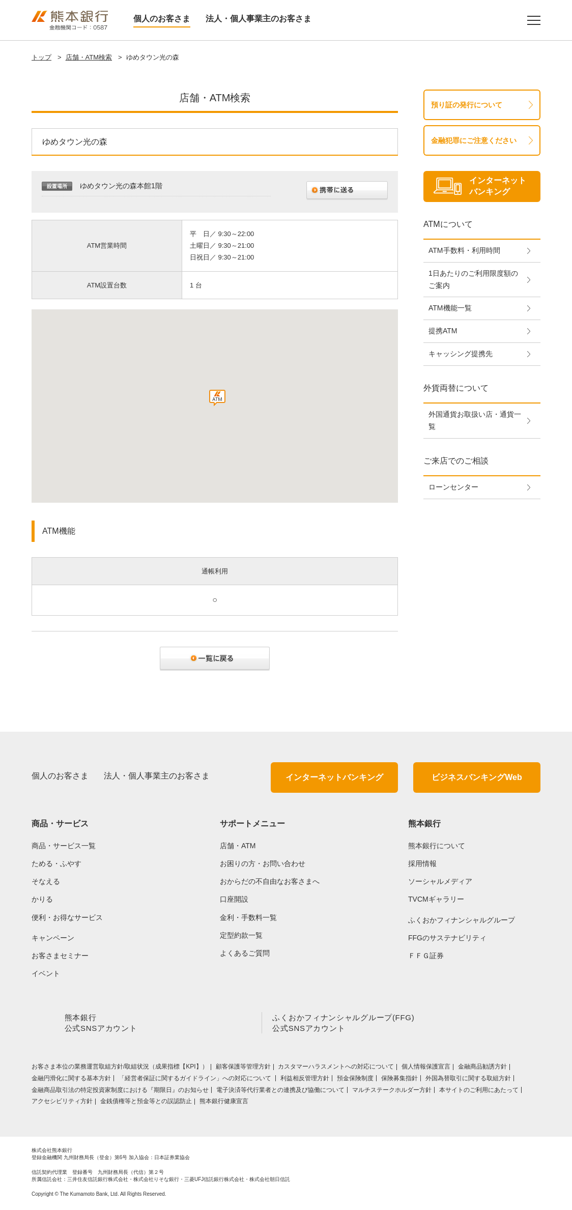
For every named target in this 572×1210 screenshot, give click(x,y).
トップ (41, 57)
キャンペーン (53, 938)
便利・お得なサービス (67, 917)
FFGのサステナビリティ (447, 938)
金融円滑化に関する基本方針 (71, 1080)
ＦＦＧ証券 (426, 956)
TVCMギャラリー (436, 899)
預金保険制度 (355, 1080)
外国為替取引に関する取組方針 (468, 1080)
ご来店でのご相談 (456, 460)
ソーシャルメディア (440, 881)
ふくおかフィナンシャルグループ (461, 920)
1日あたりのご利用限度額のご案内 (473, 279)
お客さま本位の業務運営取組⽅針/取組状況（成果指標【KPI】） (120, 1068)
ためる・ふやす (56, 863)
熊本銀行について (436, 846)
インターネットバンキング (334, 777)
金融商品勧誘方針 (482, 1068)
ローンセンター (453, 487)
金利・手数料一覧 (248, 917)
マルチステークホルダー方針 (392, 1092)
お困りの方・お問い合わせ (262, 863)
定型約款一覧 (241, 935)
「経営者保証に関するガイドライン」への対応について (196, 1080)
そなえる (46, 881)
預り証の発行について (466, 105)
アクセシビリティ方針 (62, 1103)
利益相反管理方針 (304, 1080)
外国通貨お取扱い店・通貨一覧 (474, 420)
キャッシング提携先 (460, 354)
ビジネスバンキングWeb (477, 777)
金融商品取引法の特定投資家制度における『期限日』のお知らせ (120, 1092)
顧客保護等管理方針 (243, 1068)
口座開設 (234, 899)
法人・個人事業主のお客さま (258, 18)
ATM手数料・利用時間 (464, 250)
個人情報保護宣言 (426, 1068)
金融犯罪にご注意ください (474, 140)
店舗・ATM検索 (89, 57)
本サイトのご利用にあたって (479, 1092)
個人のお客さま (161, 18)
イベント (46, 973)
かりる (42, 899)
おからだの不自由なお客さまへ (270, 881)
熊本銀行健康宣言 (223, 1103)
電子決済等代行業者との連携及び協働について (280, 1092)
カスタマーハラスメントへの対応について (336, 1068)
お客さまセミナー (60, 956)
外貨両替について (456, 388)
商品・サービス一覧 (64, 846)
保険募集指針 (399, 1080)
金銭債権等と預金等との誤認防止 (146, 1103)
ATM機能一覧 (450, 308)
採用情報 (422, 863)
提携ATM (442, 331)
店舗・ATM (238, 846)
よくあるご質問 (245, 953)
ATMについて (448, 224)
